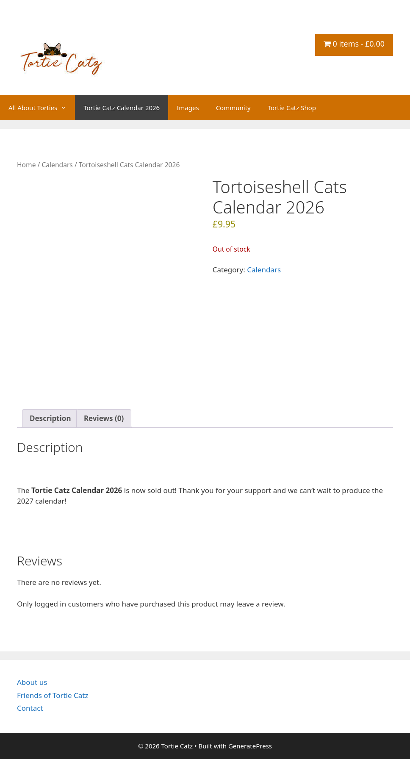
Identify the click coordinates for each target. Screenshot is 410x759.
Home (26, 164)
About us (32, 682)
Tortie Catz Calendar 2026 (121, 107)
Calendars (57, 164)
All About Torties (41, 107)
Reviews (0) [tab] (104, 418)
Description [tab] (50, 418)
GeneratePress (250, 746)
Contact (30, 708)
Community (233, 107)
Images (188, 107)
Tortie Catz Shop (292, 107)
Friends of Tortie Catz (52, 695)
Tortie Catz (68, 28)
